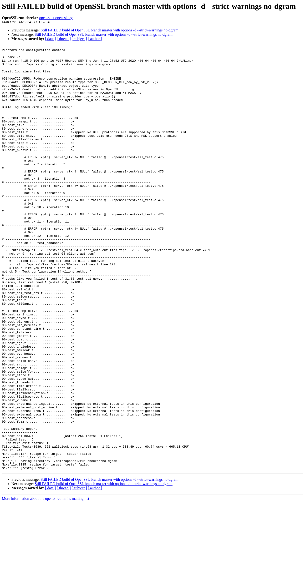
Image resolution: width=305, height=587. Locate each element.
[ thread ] (64, 39)
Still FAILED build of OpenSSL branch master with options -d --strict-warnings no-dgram (109, 30)
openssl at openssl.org (56, 18)
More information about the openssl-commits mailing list (45, 583)
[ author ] (95, 39)
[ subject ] (79, 39)
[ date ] (50, 39)
